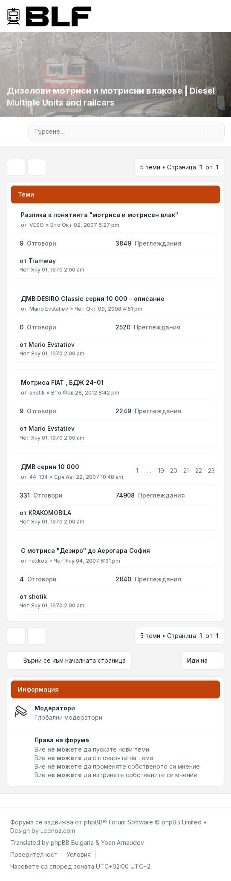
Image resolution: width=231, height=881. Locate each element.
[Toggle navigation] (220, 15)
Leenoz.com (57, 830)
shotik (37, 392)
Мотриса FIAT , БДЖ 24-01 (62, 382)
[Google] (29, 800)
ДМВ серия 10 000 (50, 466)
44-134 (38, 477)
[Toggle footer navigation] (220, 800)
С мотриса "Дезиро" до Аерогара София (85, 550)
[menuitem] (34, 854)
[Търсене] (200, 131)
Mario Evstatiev (48, 309)
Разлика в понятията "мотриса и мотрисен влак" (99, 214)
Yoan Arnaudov (122, 842)
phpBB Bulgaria (72, 842)
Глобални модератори (68, 717)
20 (173, 470)
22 (198, 470)
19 (161, 470)
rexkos (38, 561)
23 (211, 470)
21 (186, 470)
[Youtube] (22, 800)
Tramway (42, 260)
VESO (36, 225)
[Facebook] (8, 800)
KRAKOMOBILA (50, 512)
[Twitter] (15, 800)
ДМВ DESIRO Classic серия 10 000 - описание (93, 298)
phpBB (93, 822)
